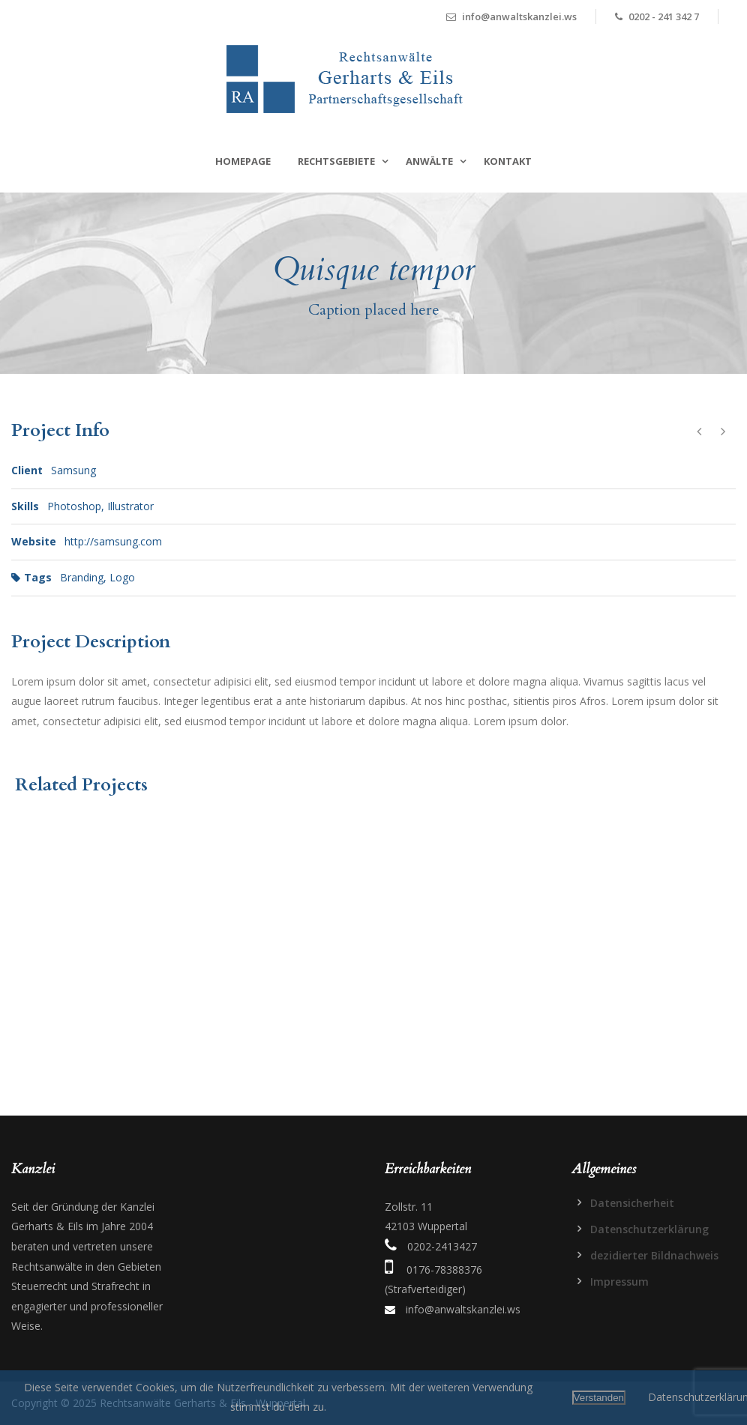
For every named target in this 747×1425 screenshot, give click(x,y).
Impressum (619, 1281)
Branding (82, 577)
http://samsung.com (113, 541)
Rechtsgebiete (336, 161)
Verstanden (599, 1397)
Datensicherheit (632, 1203)
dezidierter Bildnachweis (654, 1255)
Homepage (243, 161)
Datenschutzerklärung (649, 1229)
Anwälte (429, 161)
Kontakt (508, 161)
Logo (122, 577)
